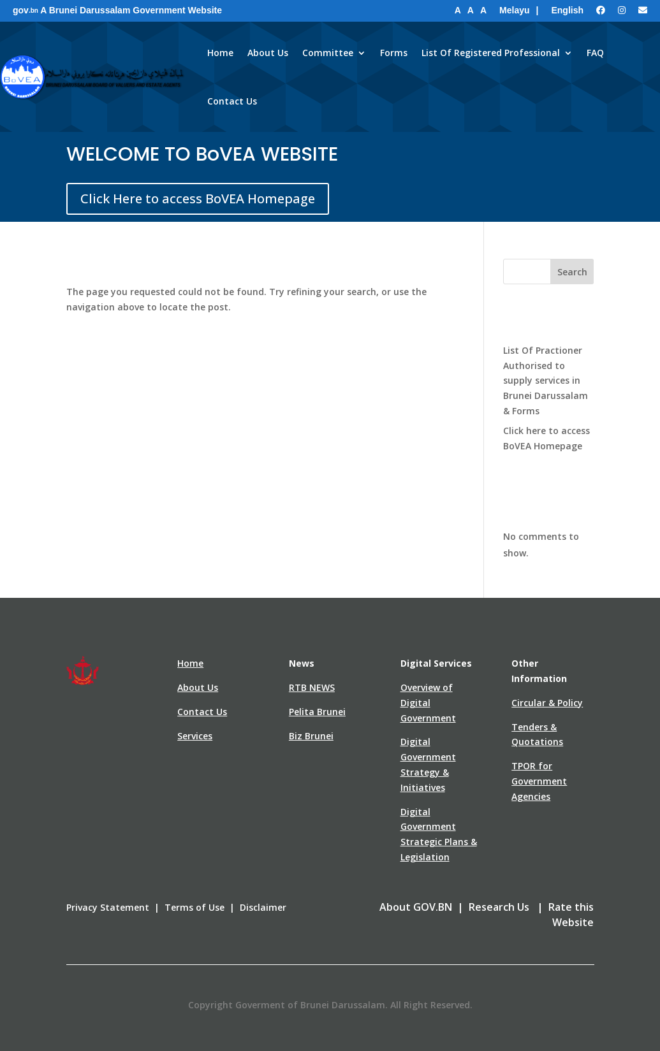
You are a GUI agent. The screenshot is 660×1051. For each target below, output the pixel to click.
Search (572, 272)
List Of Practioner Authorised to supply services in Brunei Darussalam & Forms (545, 380)
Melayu (514, 10)
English (567, 10)
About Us (267, 53)
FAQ (595, 53)
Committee (327, 53)
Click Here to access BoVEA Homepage (197, 198)
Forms (393, 53)
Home (220, 53)
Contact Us (232, 101)
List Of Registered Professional (491, 53)
